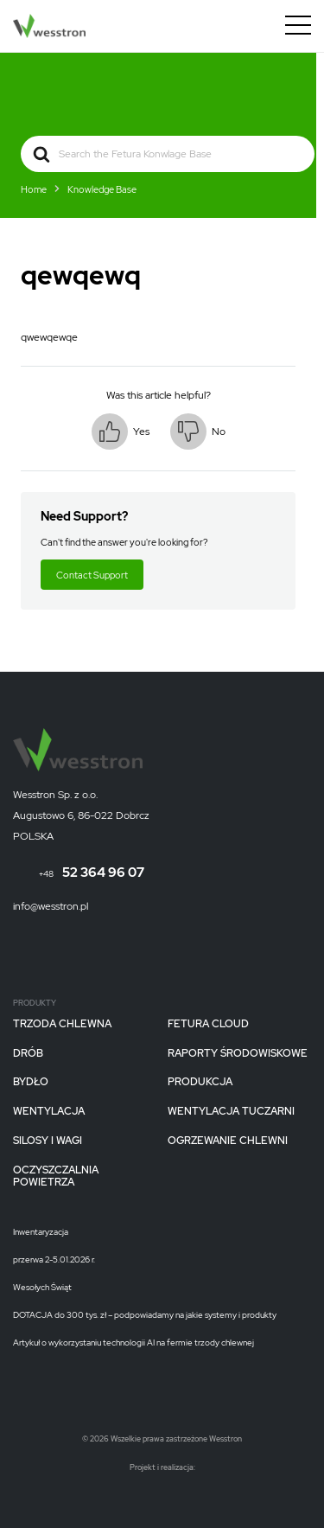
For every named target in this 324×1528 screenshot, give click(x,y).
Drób (28, 1054)
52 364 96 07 (91, 872)
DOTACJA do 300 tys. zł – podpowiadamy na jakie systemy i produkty (144, 1315)
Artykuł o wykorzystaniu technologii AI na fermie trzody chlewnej (133, 1343)
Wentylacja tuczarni (231, 1112)
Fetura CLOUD (208, 1025)
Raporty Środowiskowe (238, 1054)
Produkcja (200, 1083)
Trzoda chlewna (62, 1025)
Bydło (30, 1083)
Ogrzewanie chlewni (228, 1141)
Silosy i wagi (47, 1141)
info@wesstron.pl (50, 906)
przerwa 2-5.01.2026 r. (54, 1260)
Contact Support (92, 574)
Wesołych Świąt (42, 1287)
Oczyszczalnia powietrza (55, 1177)
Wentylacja (49, 1112)
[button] (120, 431)
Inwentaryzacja (40, 1232)
